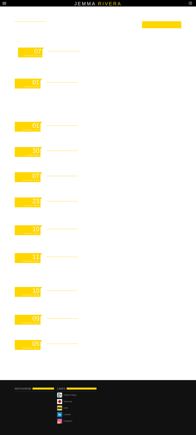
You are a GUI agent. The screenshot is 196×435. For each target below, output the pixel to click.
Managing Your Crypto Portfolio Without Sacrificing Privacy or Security (81, 96)
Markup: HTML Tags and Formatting (80, 264)
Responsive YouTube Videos (88, 234)
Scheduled (63, 130)
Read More (108, 49)
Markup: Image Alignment (84, 295)
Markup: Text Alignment (82, 323)
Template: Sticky (73, 56)
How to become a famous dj (88, 206)
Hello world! (66, 155)
